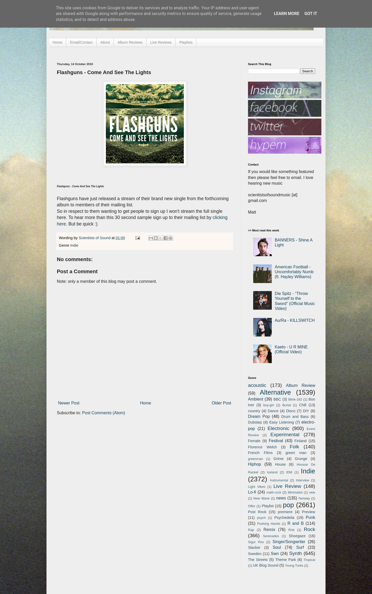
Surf (300, 547)
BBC (277, 399)
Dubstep (255, 422)
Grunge (301, 459)
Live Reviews (161, 42)
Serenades (271, 536)
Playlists (185, 42)
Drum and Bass (295, 417)
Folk (294, 446)
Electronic (278, 428)
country (254, 411)
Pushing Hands (268, 524)
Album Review (300, 385)
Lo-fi (252, 492)
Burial (286, 405)
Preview (308, 512)
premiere (285, 512)
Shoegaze (297, 536)
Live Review (287, 486)
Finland (301, 441)
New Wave (261, 498)
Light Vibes (256, 487)
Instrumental (279, 480)
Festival (276, 441)
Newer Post (69, 403)
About (105, 42)
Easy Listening (281, 422)
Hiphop (254, 464)
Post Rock (257, 512)
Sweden (254, 554)
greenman (255, 459)
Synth (295, 553)
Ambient (255, 399)
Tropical (309, 560)
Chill (302, 405)
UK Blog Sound (265, 565)
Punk (310, 517)
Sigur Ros (256, 542)
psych (261, 518)
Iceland (272, 472)
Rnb (291, 530)
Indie (74, 245)
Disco (290, 411)
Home (57, 42)
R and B (296, 523)
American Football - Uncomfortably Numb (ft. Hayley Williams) (294, 272)
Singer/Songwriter (289, 542)
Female (254, 441)
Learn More (286, 13)
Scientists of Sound (95, 238)
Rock (309, 529)
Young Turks (294, 565)
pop (288, 505)
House (280, 464)
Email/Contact (81, 42)
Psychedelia (284, 517)
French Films (260, 453)
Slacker (254, 547)
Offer (251, 506)
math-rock (273, 492)
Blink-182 (295, 399)
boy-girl (268, 405)
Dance (273, 411)
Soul (277, 547)
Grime (278, 459)
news (281, 498)
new (312, 492)
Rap (251, 530)
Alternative (275, 392)
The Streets (258, 560)
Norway (304, 498)
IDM (289, 472)
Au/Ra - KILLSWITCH (295, 320)
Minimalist (295, 492)
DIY (306, 411)
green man (295, 453)
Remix (269, 529)
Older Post (221, 403)
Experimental (284, 434)
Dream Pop (259, 416)
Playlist (268, 506)
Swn (275, 553)
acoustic (257, 385)
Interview (302, 480)
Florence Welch (262, 447)
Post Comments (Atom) (103, 413)
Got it (310, 13)
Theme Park (285, 560)
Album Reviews (130, 42)
